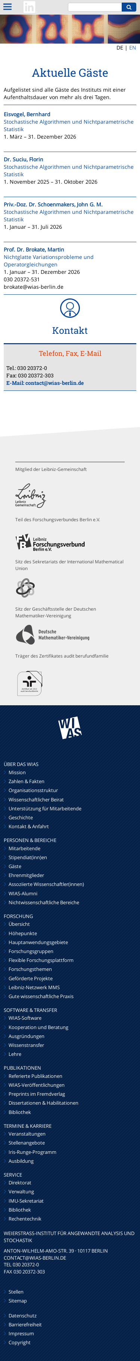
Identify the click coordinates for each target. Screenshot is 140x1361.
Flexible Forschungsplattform (41, 960)
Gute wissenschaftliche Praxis (41, 996)
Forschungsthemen (30, 969)
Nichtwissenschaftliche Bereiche (44, 902)
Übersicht (19, 924)
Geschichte (21, 817)
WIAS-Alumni (23, 893)
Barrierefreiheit (25, 1324)
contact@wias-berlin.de (54, 382)
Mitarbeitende (24, 848)
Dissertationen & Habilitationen (43, 1102)
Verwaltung (21, 1191)
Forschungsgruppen (31, 951)
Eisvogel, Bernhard (27, 114)
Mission (17, 772)
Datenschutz (23, 1315)
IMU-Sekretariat (26, 1200)
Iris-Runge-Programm (32, 1152)
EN (132, 47)
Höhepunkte (23, 933)
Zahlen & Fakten (26, 781)
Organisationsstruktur (33, 790)
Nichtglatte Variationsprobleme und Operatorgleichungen (49, 260)
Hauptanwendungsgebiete (38, 942)
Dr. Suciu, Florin (23, 159)
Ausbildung (21, 1161)
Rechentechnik (25, 1218)
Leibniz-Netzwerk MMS (34, 987)
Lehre (15, 1054)
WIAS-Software (25, 1018)
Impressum (21, 1333)
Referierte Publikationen (35, 1076)
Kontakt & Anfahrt (29, 826)
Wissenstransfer (26, 1045)
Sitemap (18, 1300)
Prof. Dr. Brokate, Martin (34, 249)
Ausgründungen (26, 1036)
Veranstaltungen (27, 1133)
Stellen (16, 1291)
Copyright (20, 1342)
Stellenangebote (27, 1142)
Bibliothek (20, 1112)
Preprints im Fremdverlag (37, 1094)
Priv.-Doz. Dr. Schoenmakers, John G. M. (53, 204)
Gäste (15, 866)
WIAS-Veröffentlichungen (37, 1085)
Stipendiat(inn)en (28, 857)
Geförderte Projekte (31, 978)
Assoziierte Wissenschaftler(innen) (46, 884)
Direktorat (20, 1182)
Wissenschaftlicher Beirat (36, 799)
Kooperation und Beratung (38, 1027)
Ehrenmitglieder (26, 875)
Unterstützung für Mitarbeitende (45, 808)
